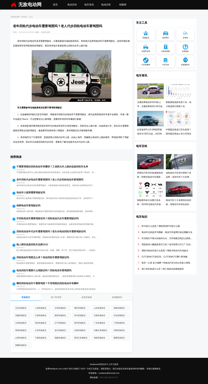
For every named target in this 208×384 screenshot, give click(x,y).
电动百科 (72, 4)
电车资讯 (89, 4)
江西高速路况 (40, 315)
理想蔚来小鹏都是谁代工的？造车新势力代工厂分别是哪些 (167, 244)
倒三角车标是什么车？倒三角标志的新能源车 (163, 269)
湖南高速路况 (119, 308)
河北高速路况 (119, 315)
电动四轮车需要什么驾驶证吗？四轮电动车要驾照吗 (43, 270)
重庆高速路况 (79, 308)
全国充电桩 (86, 297)
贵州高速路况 (79, 323)
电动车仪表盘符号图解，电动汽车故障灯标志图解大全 (167, 232)
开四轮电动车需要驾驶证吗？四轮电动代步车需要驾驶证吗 (47, 218)
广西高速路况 (119, 323)
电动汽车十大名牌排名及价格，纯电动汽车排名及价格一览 (178, 204)
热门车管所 (56, 297)
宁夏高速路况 (40, 338)
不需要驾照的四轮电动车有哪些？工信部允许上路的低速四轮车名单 (52, 166)
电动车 (24, 17)
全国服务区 (117, 297)
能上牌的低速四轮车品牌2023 (32, 244)
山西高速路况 (20, 338)
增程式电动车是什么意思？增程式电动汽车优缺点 (165, 250)
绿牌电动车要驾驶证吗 (28, 205)
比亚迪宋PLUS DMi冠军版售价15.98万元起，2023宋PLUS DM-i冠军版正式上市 (150, 133)
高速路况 (25, 297)
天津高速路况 (60, 308)
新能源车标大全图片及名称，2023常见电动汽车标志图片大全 (150, 204)
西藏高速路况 (20, 345)
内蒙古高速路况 (100, 330)
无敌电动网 (30, 4)
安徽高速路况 (20, 315)
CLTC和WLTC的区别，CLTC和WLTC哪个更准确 (164, 257)
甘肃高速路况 (99, 315)
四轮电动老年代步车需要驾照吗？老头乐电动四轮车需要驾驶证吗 (51, 231)
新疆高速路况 (119, 338)
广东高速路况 (99, 323)
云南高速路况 (20, 323)
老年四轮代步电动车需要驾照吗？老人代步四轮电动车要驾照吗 (49, 179)
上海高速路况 (40, 308)
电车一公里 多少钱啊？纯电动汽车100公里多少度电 (166, 263)
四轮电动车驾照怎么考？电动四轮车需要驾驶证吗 (42, 257)
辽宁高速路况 (60, 323)
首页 (55, 4)
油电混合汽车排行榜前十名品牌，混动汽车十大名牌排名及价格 (178, 177)
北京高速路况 (20, 308)
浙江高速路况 (60, 330)
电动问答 (106, 4)
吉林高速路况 (79, 330)
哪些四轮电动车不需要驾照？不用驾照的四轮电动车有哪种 (47, 283)
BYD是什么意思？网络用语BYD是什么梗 (161, 226)
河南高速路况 (119, 330)
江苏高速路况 (40, 330)
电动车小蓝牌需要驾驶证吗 (30, 192)
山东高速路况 (99, 308)
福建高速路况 (60, 338)
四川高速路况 (79, 315)
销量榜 (122, 4)
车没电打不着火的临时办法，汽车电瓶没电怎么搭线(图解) (167, 238)
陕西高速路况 (60, 315)
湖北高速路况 (40, 323)
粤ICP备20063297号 (109, 377)
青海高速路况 (20, 330)
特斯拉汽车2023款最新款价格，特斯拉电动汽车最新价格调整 (150, 177)
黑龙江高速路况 (80, 338)
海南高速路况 (99, 338)
